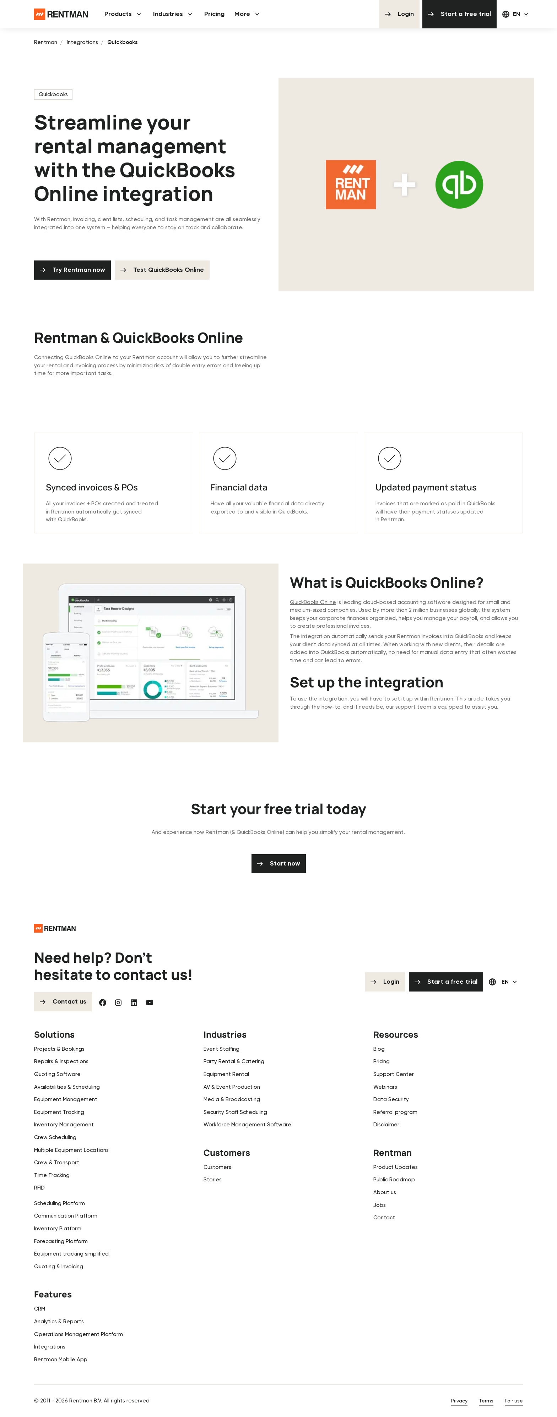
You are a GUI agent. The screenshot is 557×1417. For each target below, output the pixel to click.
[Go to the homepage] (55, 928)
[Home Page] (61, 14)
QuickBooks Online (313, 602)
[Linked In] (134, 1002)
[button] (123, 14)
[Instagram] (118, 1002)
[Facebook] (102, 1002)
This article (470, 699)
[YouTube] (149, 1002)
